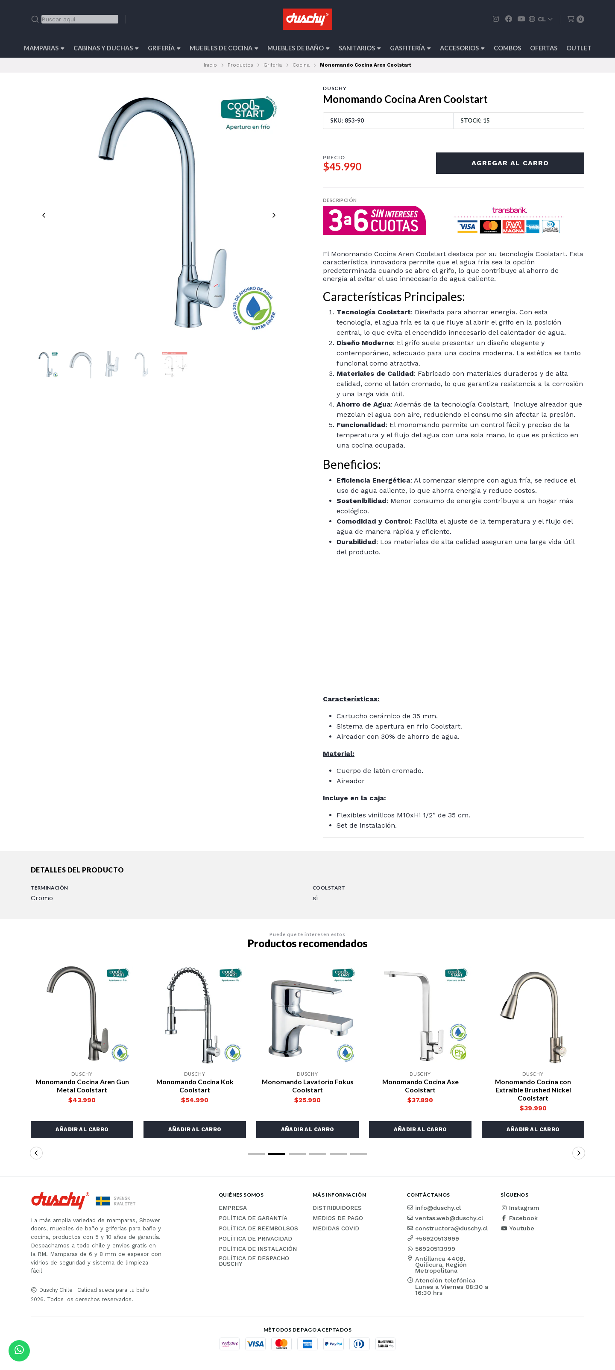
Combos (507, 48)
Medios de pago (338, 1219)
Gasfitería (410, 48)
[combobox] (74, 19)
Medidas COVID (336, 1229)
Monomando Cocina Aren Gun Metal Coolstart (82, 1086)
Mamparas (44, 48)
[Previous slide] (44, 215)
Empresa (233, 1209)
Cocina (301, 65)
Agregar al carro (510, 163)
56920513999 (431, 1249)
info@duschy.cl (434, 1208)
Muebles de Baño (298, 48)
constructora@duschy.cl (447, 1229)
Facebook (519, 1218)
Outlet (579, 48)
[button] (82, 1130)
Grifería (164, 48)
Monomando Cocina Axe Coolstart (420, 1086)
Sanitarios (360, 48)
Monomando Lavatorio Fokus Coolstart (307, 1086)
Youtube (517, 1229)
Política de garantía (253, 1219)
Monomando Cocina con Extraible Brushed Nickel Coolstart (533, 1090)
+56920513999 (433, 1239)
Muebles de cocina (224, 48)
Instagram (520, 1208)
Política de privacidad (255, 1239)
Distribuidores (337, 1209)
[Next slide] (273, 215)
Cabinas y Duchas (106, 48)
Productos (240, 65)
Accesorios (462, 48)
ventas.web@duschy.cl (445, 1218)
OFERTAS (543, 48)
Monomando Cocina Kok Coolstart (195, 1086)
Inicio (210, 65)
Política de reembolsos (258, 1229)
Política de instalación (258, 1250)
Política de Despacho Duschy (254, 1262)
